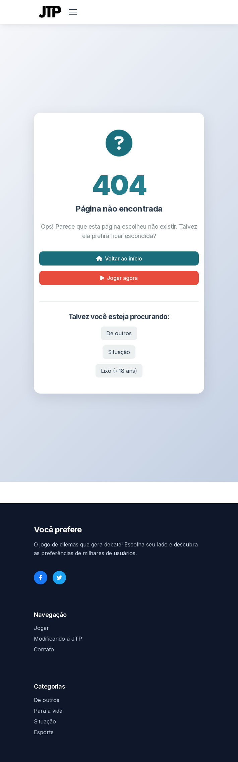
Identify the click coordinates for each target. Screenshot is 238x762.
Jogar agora (119, 278)
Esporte (44, 732)
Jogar (41, 628)
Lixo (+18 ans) (119, 370)
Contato (44, 649)
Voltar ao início (119, 258)
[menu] (72, 12)
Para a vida (48, 710)
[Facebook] (40, 577)
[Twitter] (59, 577)
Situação (119, 352)
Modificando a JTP (58, 638)
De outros (119, 333)
